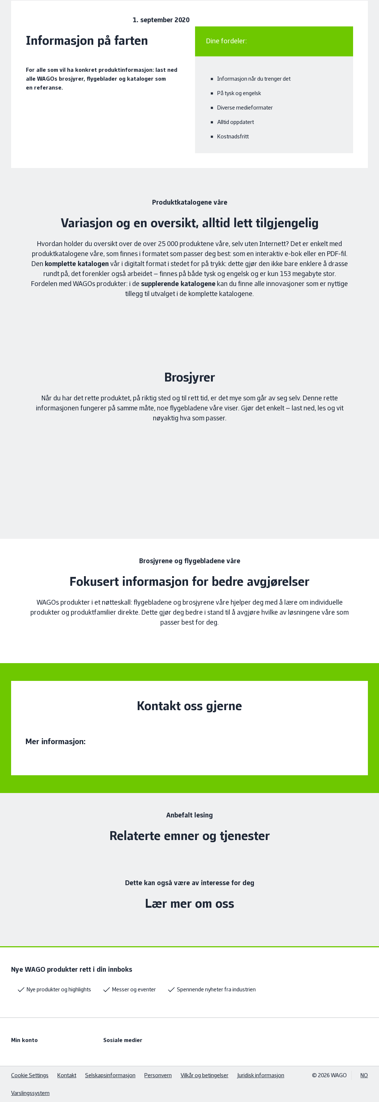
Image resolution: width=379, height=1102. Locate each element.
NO (364, 1075)
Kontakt (66, 1075)
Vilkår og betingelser (204, 1075)
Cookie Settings (29, 1075)
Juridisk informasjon (260, 1075)
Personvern (158, 1075)
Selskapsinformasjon (110, 1075)
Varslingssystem (30, 1093)
